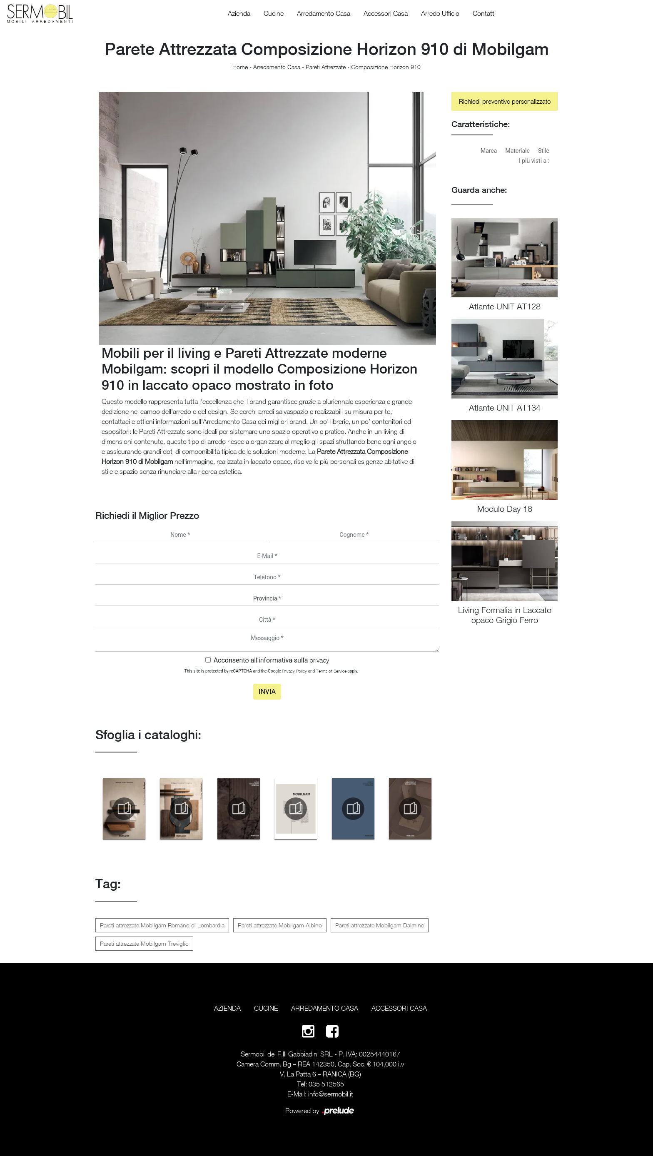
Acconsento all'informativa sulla (271, 660)
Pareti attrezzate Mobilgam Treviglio (144, 943)
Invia (267, 691)
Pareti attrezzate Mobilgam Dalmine (379, 925)
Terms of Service (331, 670)
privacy (319, 660)
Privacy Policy (294, 670)
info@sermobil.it (330, 1094)
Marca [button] (489, 150)
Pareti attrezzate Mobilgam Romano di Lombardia (162, 925)
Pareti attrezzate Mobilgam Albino (280, 925)
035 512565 (326, 1084)
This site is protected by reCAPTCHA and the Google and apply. (271, 670)
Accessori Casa (386, 13)
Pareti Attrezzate (326, 66)
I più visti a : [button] (534, 160)
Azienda (239, 13)
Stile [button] (543, 150)
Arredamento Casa (323, 13)
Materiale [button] (517, 150)
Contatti (484, 13)
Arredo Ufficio (440, 13)
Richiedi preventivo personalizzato (505, 101)
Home (240, 66)
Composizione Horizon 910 (386, 66)
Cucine (274, 13)
